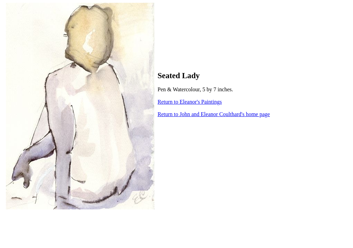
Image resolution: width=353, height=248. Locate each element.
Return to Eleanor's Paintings (190, 102)
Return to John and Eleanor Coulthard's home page (214, 114)
